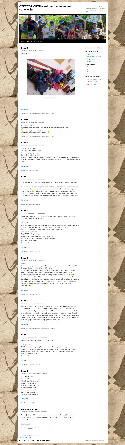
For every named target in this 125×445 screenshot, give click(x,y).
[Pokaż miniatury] (50, 98)
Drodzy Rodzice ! (29, 409)
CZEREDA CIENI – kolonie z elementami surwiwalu (34, 440)
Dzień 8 (24, 48)
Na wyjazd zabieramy (36, 41)
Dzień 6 (24, 177)
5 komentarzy (36, 294)
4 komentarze (36, 402)
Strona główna (25, 41)
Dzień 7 (24, 143)
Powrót (24, 120)
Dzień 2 (24, 335)
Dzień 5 (24, 211)
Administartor (41, 50)
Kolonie (30, 113)
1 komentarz (36, 170)
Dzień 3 (24, 301)
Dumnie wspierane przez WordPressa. (95, 440)
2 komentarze (36, 204)
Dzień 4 (24, 258)
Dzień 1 (24, 371)
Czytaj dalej (25, 109)
